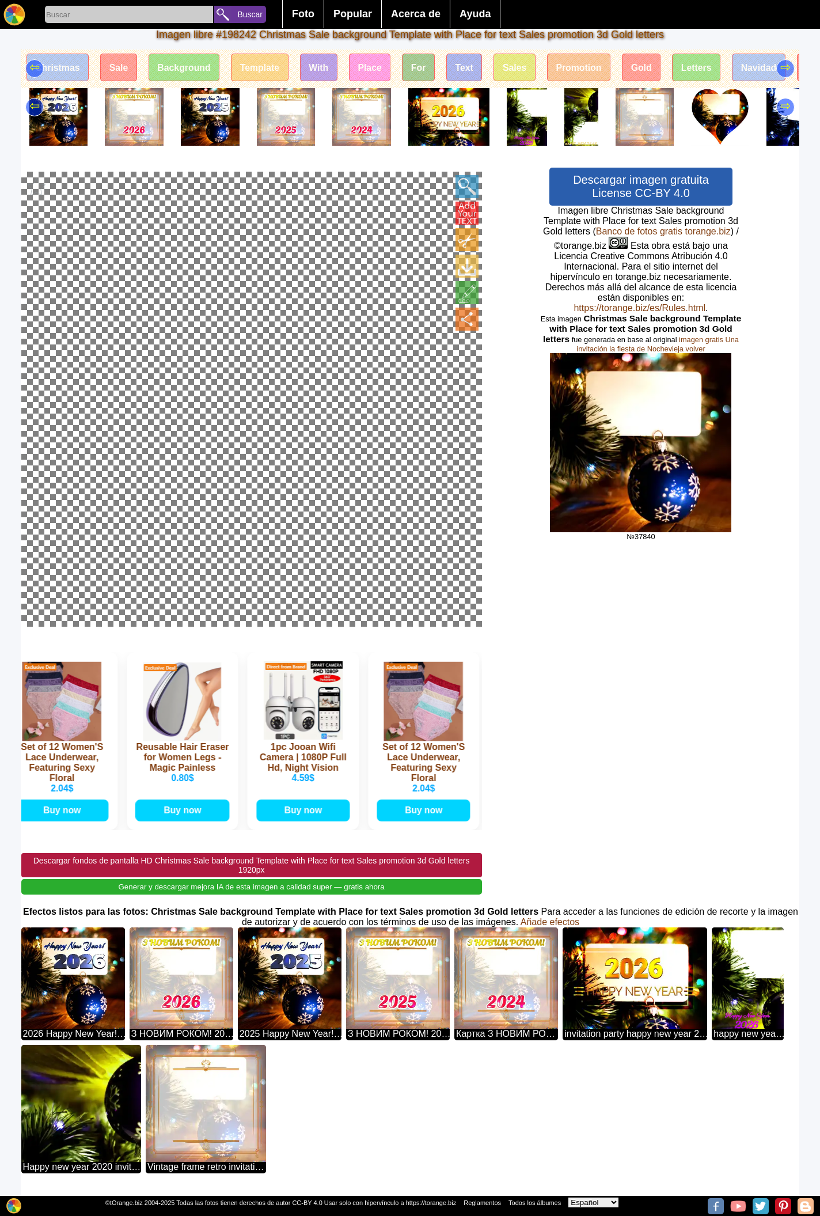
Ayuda (475, 14)
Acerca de (416, 14)
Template (263, 68)
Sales (522, 68)
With (323, 68)
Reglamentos (482, 1202)
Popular (352, 14)
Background (186, 68)
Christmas (58, 68)
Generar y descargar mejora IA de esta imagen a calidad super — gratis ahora (251, 886)
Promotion (587, 68)
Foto (303, 14)
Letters (705, 68)
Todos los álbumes (534, 1202)
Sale (120, 68)
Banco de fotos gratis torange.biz (663, 231)
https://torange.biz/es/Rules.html (639, 308)
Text (470, 68)
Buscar (250, 14)
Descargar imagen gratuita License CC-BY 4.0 (641, 186)
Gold (650, 68)
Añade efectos (550, 921)
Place (375, 68)
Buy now (63, 809)
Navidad (769, 68)
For (424, 68)
